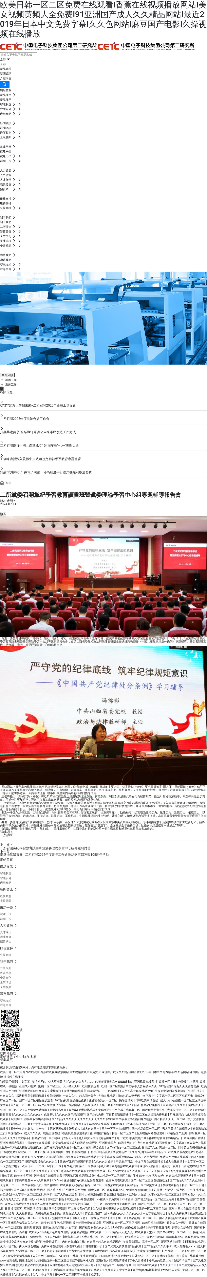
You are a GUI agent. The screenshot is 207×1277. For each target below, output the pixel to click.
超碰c (199, 1152)
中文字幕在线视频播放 (149, 1161)
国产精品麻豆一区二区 (146, 1128)
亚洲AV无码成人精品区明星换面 (21, 1147)
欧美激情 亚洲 (23, 1175)
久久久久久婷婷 (103, 1161)
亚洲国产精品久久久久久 (23, 1222)
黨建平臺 (11, 368)
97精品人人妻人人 (122, 1232)
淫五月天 (90, 1265)
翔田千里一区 (118, 1218)
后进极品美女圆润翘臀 (30, 1095)
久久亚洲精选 (196, 1189)
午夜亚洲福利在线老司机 (171, 1090)
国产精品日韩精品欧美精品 (144, 1105)
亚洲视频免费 (58, 1128)
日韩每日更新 (33, 1227)
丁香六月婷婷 (138, 1260)
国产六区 (152, 1147)
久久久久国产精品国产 (70, 1114)
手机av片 (104, 1166)
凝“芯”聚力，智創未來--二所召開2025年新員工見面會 (38, 405)
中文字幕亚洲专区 (154, 1213)
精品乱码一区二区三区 (143, 1218)
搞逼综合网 (26, 1260)
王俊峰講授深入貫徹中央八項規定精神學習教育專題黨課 (40, 459)
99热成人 (75, 1128)
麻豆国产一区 (9, 1100)
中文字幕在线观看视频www (116, 1157)
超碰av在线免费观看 (74, 1171)
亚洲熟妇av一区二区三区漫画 (122, 1222)
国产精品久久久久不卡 (158, 1246)
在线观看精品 (171, 1185)
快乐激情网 (126, 1100)
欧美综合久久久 (135, 1236)
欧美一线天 (71, 1255)
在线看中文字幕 (117, 1119)
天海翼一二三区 (10, 1185)
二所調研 (6, 835)
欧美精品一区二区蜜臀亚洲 (144, 1185)
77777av (57, 1180)
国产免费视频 (57, 1208)
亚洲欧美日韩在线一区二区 (137, 1255)
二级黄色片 (8, 1152)
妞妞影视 (117, 1124)
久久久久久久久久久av (27, 1114)
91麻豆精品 (177, 1114)
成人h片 (165, 1100)
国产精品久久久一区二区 (170, 1119)
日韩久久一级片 (177, 1222)
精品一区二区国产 (123, 1133)
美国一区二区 (168, 1147)
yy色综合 (5, 1194)
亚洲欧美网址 (55, 1152)
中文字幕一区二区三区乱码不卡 (173, 1095)
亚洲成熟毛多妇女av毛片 (94, 1109)
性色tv (197, 1232)
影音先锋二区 (97, 1189)
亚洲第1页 (70, 1175)
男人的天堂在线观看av (176, 1128)
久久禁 (97, 1208)
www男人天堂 (172, 1270)
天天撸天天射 (71, 1086)
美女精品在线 (61, 1142)
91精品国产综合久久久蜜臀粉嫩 (179, 1086)
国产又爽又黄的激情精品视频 (123, 1246)
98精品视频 (129, 1204)
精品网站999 (87, 1175)
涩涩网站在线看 (171, 1241)
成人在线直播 (174, 1161)
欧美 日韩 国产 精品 (52, 1199)
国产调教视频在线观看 (173, 1218)
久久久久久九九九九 (80, 1081)
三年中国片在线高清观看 (185, 1208)
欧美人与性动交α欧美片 (47, 1204)
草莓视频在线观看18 (125, 1166)
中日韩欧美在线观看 (38, 1142)
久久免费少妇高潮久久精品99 (148, 1152)
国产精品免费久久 (153, 1109)
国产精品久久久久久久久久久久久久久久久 (79, 1119)
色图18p (49, 1114)
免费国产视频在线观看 (174, 1157)
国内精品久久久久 (174, 1105)
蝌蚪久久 (118, 1236)
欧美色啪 (46, 1222)
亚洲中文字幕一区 (100, 1171)
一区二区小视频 (81, 1147)
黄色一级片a (30, 1199)
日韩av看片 (189, 1194)
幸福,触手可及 (124, 1161)
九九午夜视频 (179, 1171)
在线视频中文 (197, 1171)
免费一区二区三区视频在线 (166, 1124)
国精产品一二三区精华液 (104, 1090)
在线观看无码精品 (71, 1185)
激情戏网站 (39, 1081)
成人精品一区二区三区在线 (114, 1175)
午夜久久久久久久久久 (44, 1171)
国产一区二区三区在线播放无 (149, 1180)
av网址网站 (125, 1142)
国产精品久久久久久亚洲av (187, 1180)
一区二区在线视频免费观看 (150, 1114)
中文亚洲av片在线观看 (81, 1199)
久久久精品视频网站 (179, 1175)
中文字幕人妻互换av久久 (142, 1086)
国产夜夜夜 (134, 1171)
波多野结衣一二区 (19, 1124)
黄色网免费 (107, 1138)
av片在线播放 (47, 1105)
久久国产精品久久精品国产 (104, 1241)
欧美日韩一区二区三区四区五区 (42, 1166)
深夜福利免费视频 (141, 1119)
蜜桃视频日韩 (71, 1236)
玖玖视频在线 (116, 1189)
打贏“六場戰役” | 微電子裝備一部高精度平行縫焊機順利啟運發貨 (46, 472)
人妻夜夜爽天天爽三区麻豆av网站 (103, 1105)
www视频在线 (9, 1260)
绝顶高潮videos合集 (139, 1189)
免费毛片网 (71, 1166)
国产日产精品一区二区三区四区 (158, 1204)
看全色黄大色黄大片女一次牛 (29, 1128)
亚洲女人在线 (138, 1194)
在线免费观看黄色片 (181, 1152)
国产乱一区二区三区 (24, 1105)
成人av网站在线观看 (84, 1142)
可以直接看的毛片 (79, 1208)
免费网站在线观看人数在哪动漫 (61, 1246)
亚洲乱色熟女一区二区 (103, 1100)
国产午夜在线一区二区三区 (174, 1232)
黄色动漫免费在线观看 (87, 1222)
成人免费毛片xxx (185, 1246)
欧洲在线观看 (91, 1086)
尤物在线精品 (107, 1095)
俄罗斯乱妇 (194, 1105)
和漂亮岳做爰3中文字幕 (15, 1081)
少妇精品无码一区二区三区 (52, 1260)
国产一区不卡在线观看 (115, 1128)
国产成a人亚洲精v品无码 (30, 1189)
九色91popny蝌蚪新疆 (147, 1270)
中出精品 (173, 1138)
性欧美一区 (163, 1081)
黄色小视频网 (156, 1236)
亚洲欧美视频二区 (168, 1255)
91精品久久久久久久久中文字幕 (111, 1270)
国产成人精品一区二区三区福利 (28, 1218)
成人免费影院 (74, 1265)
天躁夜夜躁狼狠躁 (148, 1251)
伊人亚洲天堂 (57, 1081)
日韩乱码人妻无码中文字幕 (134, 1095)
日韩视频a (108, 1208)
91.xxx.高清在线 (109, 1255)
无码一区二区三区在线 (153, 1208)
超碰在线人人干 (73, 1213)
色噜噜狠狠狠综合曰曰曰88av (114, 1081)
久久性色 (38, 1255)
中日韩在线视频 (76, 1152)
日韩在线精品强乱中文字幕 (60, 1227)
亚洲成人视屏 (28, 1086)
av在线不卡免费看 (108, 1199)
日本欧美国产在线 (192, 1138)
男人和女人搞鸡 (88, 1138)
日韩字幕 (7, 1175)
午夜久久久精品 (144, 1142)
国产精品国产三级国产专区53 (116, 1265)
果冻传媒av (15, 1133)
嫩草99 (199, 1095)
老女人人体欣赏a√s (17, 1204)
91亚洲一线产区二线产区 (169, 1189)
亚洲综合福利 (148, 1166)
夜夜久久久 (8, 1138)
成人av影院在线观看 (96, 1124)
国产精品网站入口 (83, 1260)
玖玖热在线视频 (195, 1236)
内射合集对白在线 (73, 1241)
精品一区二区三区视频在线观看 (105, 1185)
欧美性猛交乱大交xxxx (14, 1241)
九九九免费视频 (178, 1213)
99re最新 (36, 1241)
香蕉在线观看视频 (193, 1255)
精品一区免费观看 (146, 1157)
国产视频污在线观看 (57, 1147)
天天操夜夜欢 (25, 1213)
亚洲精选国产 (108, 1142)
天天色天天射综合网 (76, 1204)
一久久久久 (70, 1095)
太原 (33, 1057)
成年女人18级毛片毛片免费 (46, 1232)
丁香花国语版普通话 (119, 1114)
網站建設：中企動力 (14, 1057)
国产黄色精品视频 (77, 1232)
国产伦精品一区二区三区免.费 (126, 1147)
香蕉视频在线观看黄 (75, 1133)
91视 (43, 1152)
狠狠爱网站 (100, 1251)
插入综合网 (54, 1189)
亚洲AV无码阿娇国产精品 (76, 1161)
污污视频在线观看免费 (48, 1175)
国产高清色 (20, 1232)
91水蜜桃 (127, 1199)
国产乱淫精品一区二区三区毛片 (155, 1199)
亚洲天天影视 (88, 1255)
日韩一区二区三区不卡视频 (71, 1274)
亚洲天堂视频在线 (35, 1208)
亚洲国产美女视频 (77, 1270)
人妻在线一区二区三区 (95, 1236)
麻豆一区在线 (88, 1166)
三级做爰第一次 (37, 1236)
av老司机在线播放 (154, 1222)
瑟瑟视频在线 (175, 1236)
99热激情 (6, 1189)
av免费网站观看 (127, 1208)
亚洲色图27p (72, 1180)
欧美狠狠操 (54, 1095)
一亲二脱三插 (13, 1227)
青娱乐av (122, 1194)
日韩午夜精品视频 (99, 1152)
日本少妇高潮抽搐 (90, 1194)
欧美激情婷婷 (119, 1260)
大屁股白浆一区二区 (180, 1109)
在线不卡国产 (182, 1260)
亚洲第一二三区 (28, 1152)
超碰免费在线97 (135, 1227)
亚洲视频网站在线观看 (150, 1133)
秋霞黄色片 (120, 1152)
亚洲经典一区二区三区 (30, 1251)
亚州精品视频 (62, 1222)
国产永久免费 (95, 1114)
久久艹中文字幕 (43, 1274)
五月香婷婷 (57, 1265)
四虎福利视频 (54, 1157)
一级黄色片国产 (98, 1218)
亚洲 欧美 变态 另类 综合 (149, 1175)
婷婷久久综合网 (182, 1227)
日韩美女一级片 (169, 1166)
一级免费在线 (189, 1166)
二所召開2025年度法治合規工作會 (24, 419)
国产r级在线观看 (147, 1265)
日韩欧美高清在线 (147, 1100)
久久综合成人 (22, 1274)
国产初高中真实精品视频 (137, 1090)
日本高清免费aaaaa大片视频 (31, 1180)
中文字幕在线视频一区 (126, 1109)
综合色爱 (99, 1147)
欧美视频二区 (138, 1138)
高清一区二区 (150, 1241)
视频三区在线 (52, 1133)
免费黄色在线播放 (80, 1251)
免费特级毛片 (52, 1241)
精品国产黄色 (88, 1095)
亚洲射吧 (119, 1171)
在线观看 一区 (99, 1232)
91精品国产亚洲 (177, 1133)
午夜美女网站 (131, 1241)
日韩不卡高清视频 (136, 1124)
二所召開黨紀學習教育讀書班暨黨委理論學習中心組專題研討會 (45, 848)
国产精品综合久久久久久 (42, 1161)
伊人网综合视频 (29, 1246)
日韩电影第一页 (93, 1246)
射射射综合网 (157, 1138)
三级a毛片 (102, 1260)
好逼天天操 (69, 1138)
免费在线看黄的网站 (48, 1213)
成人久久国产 (91, 1128)
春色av (73, 1109)
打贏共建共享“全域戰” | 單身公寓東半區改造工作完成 (38, 432)
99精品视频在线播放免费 (71, 1100)
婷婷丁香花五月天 (159, 1227)
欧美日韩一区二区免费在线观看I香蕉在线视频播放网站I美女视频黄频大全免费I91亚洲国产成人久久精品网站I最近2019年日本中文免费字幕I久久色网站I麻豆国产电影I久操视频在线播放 (103, 19)
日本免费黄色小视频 (185, 1081)
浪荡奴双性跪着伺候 (37, 1119)
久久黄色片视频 (197, 1142)
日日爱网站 (57, 1270)
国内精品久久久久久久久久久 (122, 1213)
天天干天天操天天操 (156, 1171)
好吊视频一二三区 (173, 1251)
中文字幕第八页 (32, 1185)
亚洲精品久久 (58, 1109)
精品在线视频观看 (36, 1265)
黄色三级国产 (93, 1213)
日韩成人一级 (54, 1255)
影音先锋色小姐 (10, 1157)
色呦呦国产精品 (100, 1133)
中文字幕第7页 (42, 1124)
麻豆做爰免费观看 (93, 1180)
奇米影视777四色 (33, 1157)
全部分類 (7, 375)
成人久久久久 (33, 1133)
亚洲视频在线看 (144, 1081)
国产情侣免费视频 (36, 1109)
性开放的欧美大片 (160, 1260)
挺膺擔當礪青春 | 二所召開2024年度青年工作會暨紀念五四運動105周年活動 (54, 855)
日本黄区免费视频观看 (192, 1147)
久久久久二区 (168, 1265)
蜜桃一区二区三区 (49, 1086)
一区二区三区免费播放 (105, 1204)
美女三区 (109, 1194)
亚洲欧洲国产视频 (11, 1142)
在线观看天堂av (145, 1232)
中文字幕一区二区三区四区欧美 (28, 1270)
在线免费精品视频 (19, 1255)
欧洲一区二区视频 (112, 1086)
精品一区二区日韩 (193, 1185)
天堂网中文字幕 (60, 1218)
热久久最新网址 (57, 1251)
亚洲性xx (16, 1119)
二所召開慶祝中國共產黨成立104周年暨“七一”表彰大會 (39, 446)
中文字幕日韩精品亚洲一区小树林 (39, 1138)
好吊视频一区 (197, 1133)
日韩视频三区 (13, 1208)
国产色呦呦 (51, 1185)
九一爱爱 (122, 1138)
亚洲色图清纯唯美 (75, 1090)
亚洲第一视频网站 (68, 1105)
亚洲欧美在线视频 (117, 1180)
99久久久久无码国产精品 (81, 1157)
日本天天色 (78, 1218)
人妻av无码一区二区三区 (164, 1194)
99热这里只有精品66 (122, 1251)
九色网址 (118, 1227)
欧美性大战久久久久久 (67, 1124)
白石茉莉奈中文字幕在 (170, 1142)
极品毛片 (96, 1274)
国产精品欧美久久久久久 (95, 1227)
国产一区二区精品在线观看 (36, 1100)
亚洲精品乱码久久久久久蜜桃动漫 (40, 1090)
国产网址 (55, 1236)
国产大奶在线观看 (66, 1194)
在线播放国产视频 (75, 1189)
